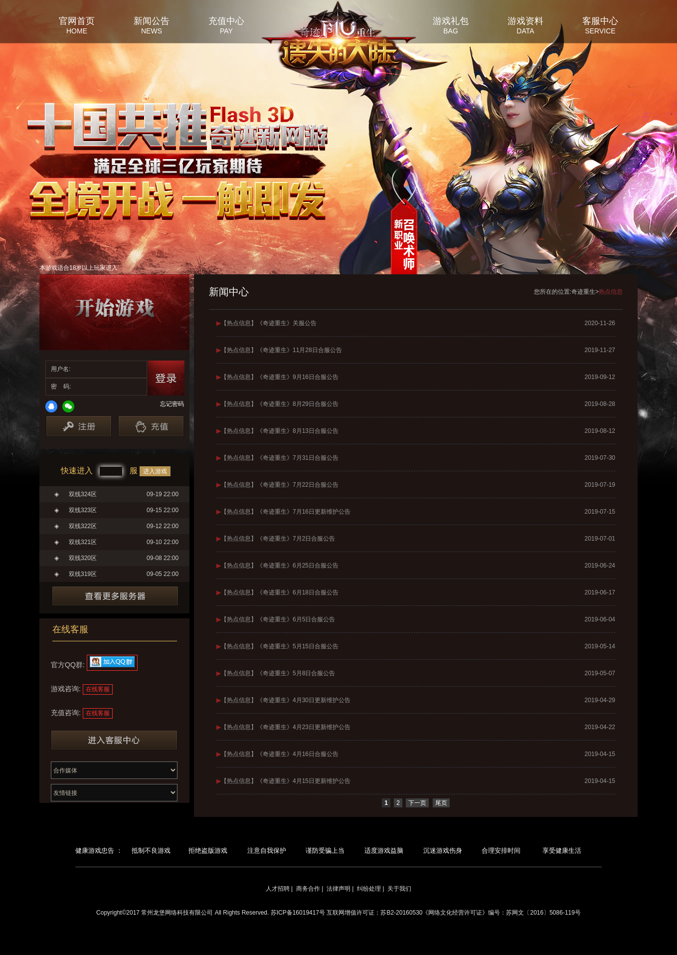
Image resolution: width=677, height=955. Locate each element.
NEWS (151, 31)
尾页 (441, 802)
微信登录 (68, 406)
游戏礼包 (451, 20)
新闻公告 (151, 20)
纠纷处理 (369, 888)
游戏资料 (525, 20)
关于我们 (399, 888)
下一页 (417, 802)
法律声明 (338, 888)
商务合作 (308, 888)
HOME (76, 31)
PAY (226, 31)
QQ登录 (51, 406)
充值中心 (226, 20)
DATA (525, 31)
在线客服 (98, 689)
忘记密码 (172, 403)
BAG (450, 31)
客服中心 (600, 20)
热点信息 (611, 291)
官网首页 (77, 20)
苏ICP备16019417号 (298, 912)
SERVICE (600, 31)
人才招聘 (278, 888)
